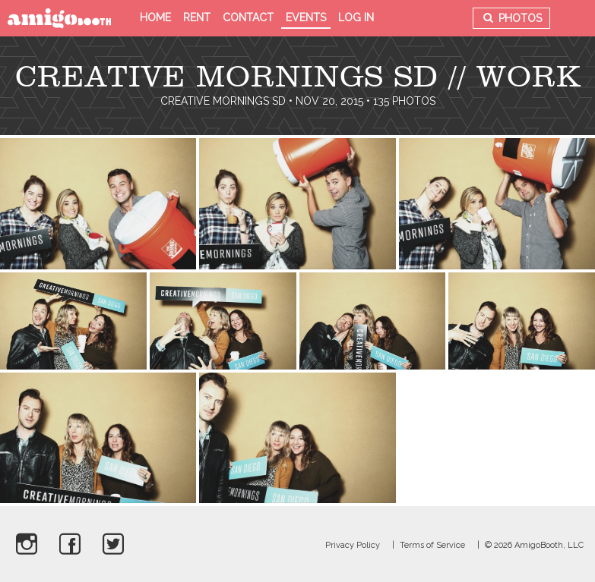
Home (155, 17)
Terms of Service (432, 545)
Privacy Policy (352, 545)
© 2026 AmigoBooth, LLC (534, 545)
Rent (196, 17)
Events (306, 17)
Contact (248, 17)
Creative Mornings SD (223, 101)
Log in (356, 17)
